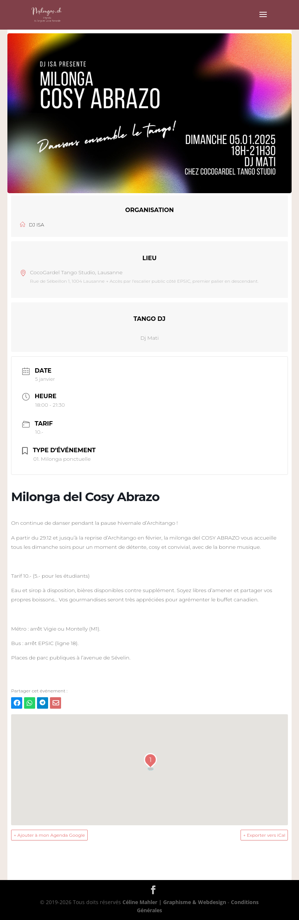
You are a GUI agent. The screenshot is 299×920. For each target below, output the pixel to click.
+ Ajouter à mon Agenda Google (49, 835)
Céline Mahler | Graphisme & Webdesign (174, 902)
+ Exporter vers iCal (264, 835)
